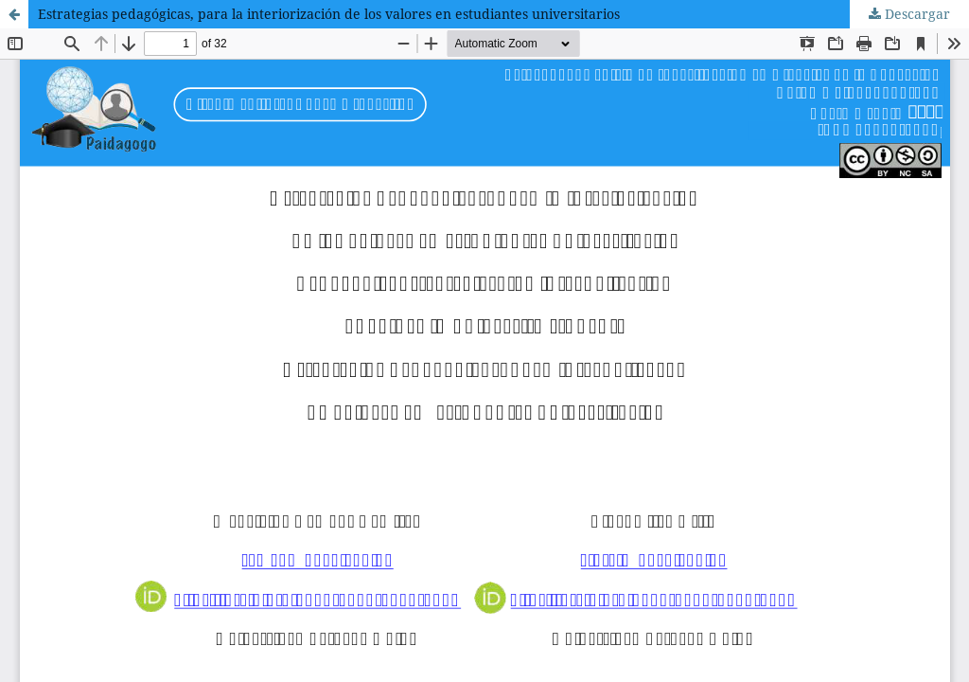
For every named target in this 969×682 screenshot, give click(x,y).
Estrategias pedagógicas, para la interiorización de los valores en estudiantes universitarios (329, 14)
